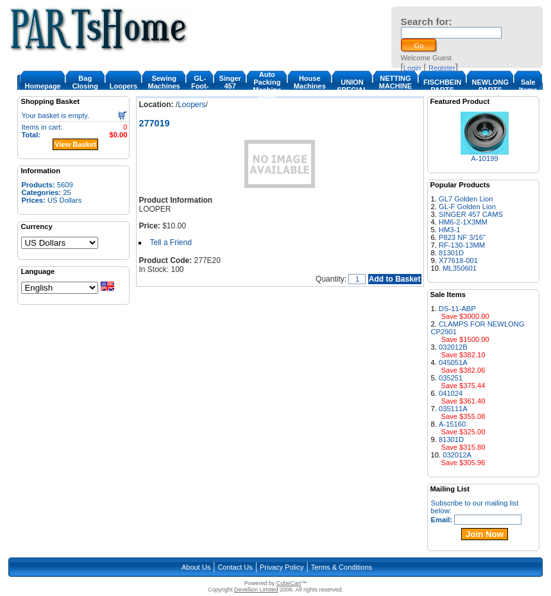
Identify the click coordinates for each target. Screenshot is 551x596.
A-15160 (452, 424)
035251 (450, 378)
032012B (453, 347)
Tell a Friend (170, 242)
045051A (453, 362)
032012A (457, 455)
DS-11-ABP (457, 308)
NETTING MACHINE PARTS (395, 86)
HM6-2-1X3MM (463, 222)
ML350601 (460, 268)
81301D (451, 253)
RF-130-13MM (462, 245)
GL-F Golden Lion (467, 206)
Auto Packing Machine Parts (267, 86)
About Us (196, 567)
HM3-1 (450, 230)
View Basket (75, 144)
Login (412, 68)
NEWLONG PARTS (490, 86)
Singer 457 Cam (230, 86)
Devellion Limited (256, 589)
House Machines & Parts (310, 86)
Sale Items (528, 86)
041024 (450, 393)
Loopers (123, 86)
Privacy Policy (281, 567)
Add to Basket (395, 279)
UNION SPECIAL (352, 86)
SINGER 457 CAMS (471, 214)
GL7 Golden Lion (466, 199)
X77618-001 (458, 260)
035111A (453, 409)
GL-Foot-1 (199, 86)
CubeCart (288, 583)
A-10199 (484, 158)
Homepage (42, 86)
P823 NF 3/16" (462, 237)
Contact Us (234, 567)
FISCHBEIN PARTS (442, 86)
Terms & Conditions (341, 567)
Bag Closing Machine (85, 86)
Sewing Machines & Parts (164, 86)
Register (441, 68)
